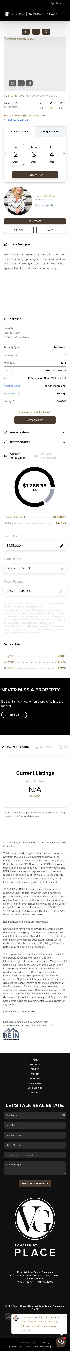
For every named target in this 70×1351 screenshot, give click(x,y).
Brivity (32, 1342)
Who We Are (35, 1088)
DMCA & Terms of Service (37, 1347)
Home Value (35, 1083)
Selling (35, 1074)
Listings (35, 1064)
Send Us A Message (35, 1183)
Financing (35, 1078)
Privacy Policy (15, 1347)
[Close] (64, 1316)
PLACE (35, 1309)
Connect (35, 1092)
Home (35, 1060)
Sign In (57, 3)
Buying (35, 1069)
